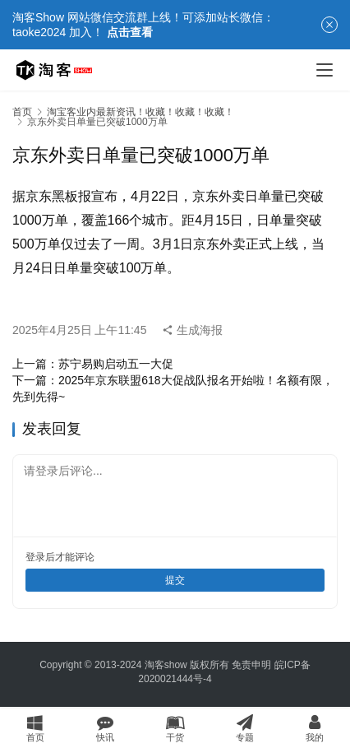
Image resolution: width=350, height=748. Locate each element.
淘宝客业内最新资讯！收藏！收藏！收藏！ (140, 112)
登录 (35, 557)
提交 (175, 580)
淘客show (166, 665)
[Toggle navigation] (324, 70)
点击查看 (130, 32)
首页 (22, 112)
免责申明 (251, 665)
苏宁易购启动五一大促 (115, 363)
